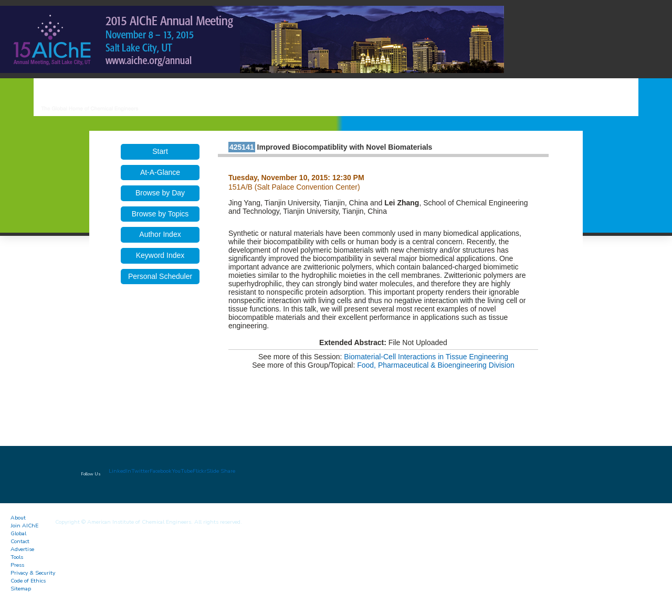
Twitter (140, 471)
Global (18, 533)
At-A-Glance (160, 172)
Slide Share (220, 471)
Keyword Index (160, 255)
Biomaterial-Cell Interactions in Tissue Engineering (426, 356)
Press (17, 565)
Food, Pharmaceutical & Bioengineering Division (435, 365)
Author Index (160, 234)
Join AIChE (24, 525)
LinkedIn (120, 471)
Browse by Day (160, 193)
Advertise (22, 549)
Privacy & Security (32, 573)
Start (160, 151)
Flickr (199, 471)
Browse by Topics (160, 214)
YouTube (182, 471)
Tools (16, 557)
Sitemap (20, 588)
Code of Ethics (28, 581)
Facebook (161, 471)
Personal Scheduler (160, 276)
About (18, 518)
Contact (19, 541)
